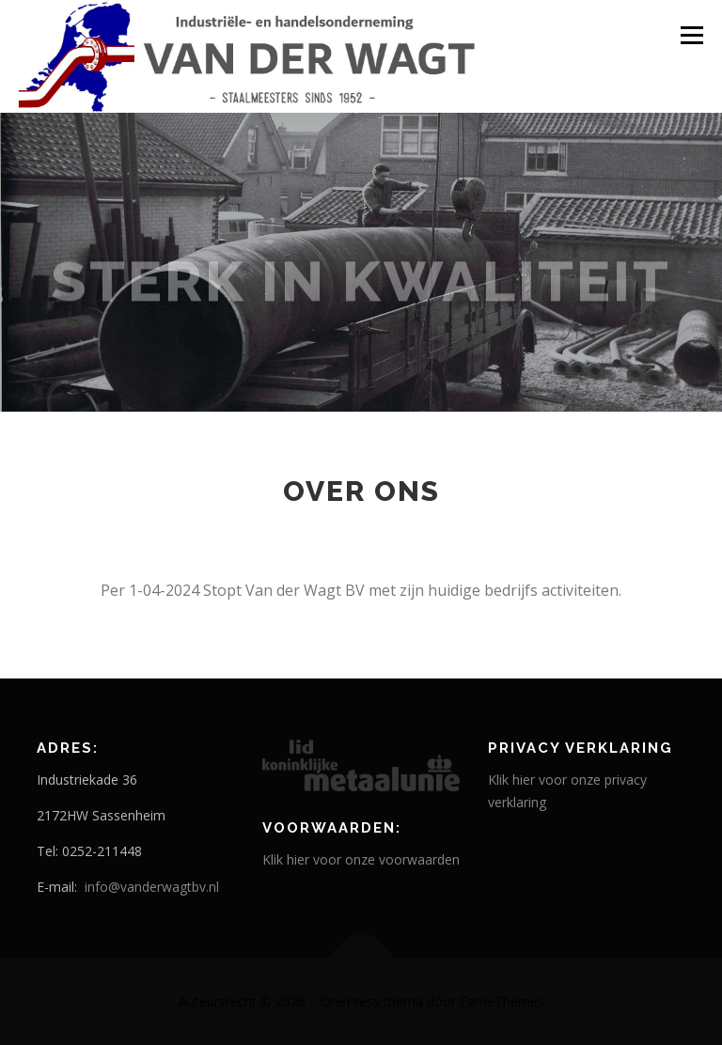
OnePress (350, 1001)
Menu (691, 34)
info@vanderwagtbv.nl (152, 887)
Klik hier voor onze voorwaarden (361, 859)
